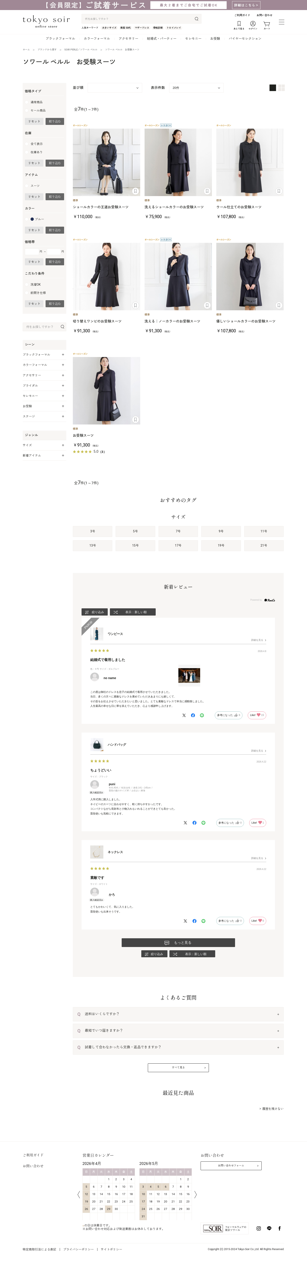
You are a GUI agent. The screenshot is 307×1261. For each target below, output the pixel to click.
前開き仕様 (38, 293)
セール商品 (38, 110)
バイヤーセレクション (245, 39)
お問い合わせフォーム (231, 1165)
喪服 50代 (125, 27)
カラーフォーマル (97, 39)
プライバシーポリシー (78, 1249)
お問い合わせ (264, 15)
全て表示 (37, 144)
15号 (135, 545)
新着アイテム (32, 455)
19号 (221, 545)
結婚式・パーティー (161, 39)
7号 (178, 531)
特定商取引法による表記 (39, 1249)
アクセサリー (128, 39)
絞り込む (55, 121)
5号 (135, 531)
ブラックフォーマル (60, 39)
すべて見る (178, 1067)
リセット (34, 121)
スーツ (35, 186)
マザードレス (142, 27)
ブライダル (30, 385)
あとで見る (135, 191)
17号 (178, 545)
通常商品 (37, 102)
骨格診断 (158, 27)
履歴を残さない (273, 1109)
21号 (264, 545)
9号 (221, 531)
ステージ (29, 416)
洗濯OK (36, 284)
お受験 (215, 39)
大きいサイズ (109, 27)
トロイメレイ (174, 27)
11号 (264, 531)
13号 (92, 545)
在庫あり (37, 152)
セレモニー (193, 39)
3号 (92, 531)
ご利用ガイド (242, 15)
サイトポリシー (111, 1249)
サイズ (27, 445)
